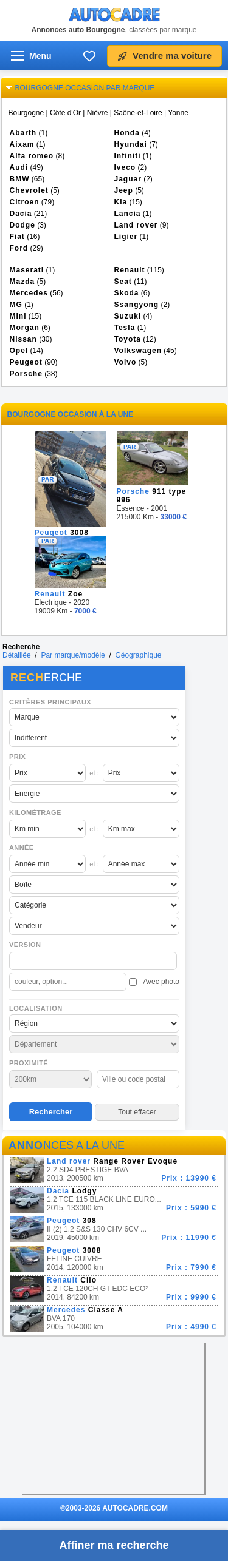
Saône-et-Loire (138, 113)
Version (25, 944)
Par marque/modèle (73, 655)
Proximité (28, 1063)
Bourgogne (26, 113)
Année (21, 847)
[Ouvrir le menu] (31, 56)
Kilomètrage (35, 812)
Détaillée (16, 655)
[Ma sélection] (89, 56)
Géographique (138, 655)
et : (93, 773)
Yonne (178, 113)
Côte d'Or (65, 113)
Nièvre (97, 113)
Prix (17, 756)
